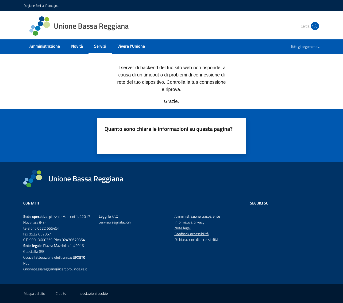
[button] (314, 26)
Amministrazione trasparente (197, 216)
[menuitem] (45, 46)
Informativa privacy (189, 222)
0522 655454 (48, 228)
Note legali (182, 228)
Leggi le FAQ (108, 216)
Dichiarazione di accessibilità (196, 239)
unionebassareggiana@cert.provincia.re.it (55, 269)
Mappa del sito (34, 293)
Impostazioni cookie (92, 293)
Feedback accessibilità (191, 234)
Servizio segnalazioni (115, 222)
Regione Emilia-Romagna (41, 5)
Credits (61, 293)
